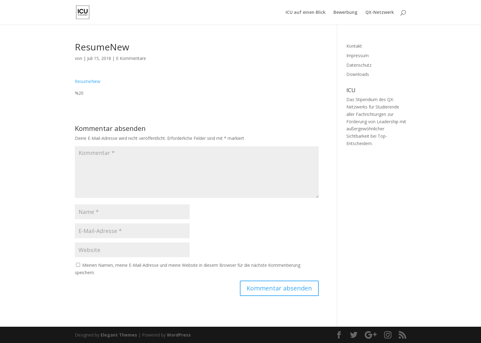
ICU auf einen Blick (305, 12)
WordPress (179, 335)
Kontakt (354, 46)
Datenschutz (358, 65)
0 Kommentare (131, 58)
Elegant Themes (119, 335)
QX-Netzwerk (379, 12)
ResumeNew (87, 81)
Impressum (357, 55)
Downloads (357, 74)
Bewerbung (345, 12)
